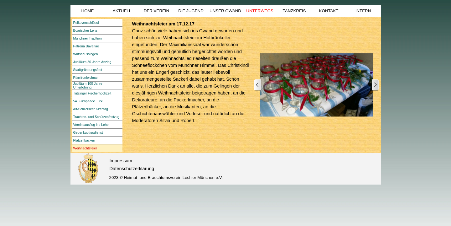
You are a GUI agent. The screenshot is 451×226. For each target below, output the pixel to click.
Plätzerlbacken (84, 140)
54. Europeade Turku (89, 101)
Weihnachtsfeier (85, 148)
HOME (87, 10)
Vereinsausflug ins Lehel (91, 124)
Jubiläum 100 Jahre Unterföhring (87, 85)
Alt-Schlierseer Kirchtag (90, 109)
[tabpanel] (190, 79)
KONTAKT (329, 10)
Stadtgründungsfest (87, 70)
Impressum (121, 160)
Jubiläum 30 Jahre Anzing (92, 62)
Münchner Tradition (87, 38)
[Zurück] (258, 85)
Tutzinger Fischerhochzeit (92, 93)
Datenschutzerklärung (132, 168)
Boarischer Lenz (85, 30)
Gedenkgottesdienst (88, 132)
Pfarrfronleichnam (86, 77)
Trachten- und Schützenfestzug (96, 117)
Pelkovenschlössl (86, 22)
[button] (316, 85)
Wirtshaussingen (85, 54)
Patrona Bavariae (86, 46)
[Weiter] (375, 85)
